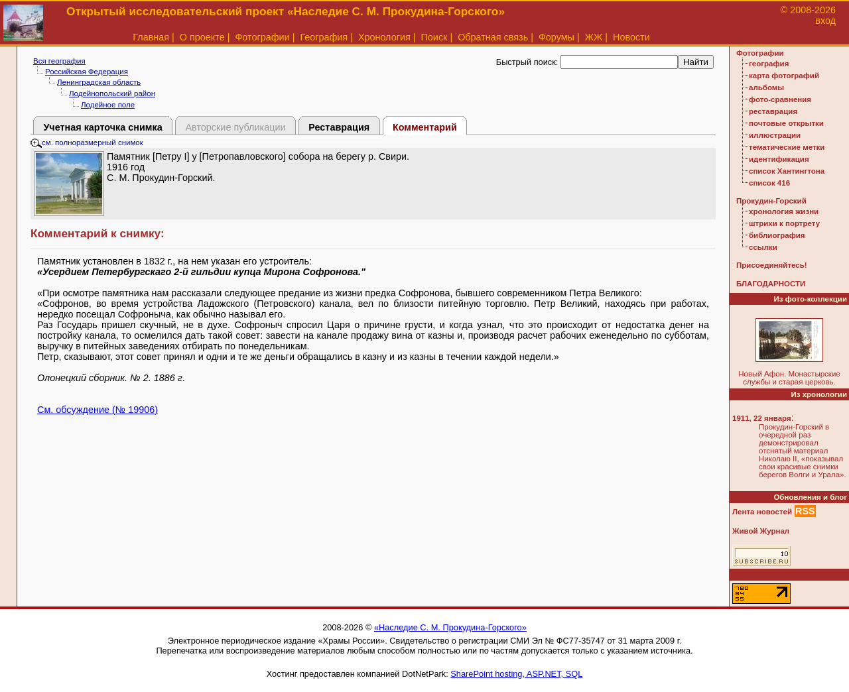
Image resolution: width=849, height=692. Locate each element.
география (769, 64)
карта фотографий (784, 76)
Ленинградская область (99, 82)
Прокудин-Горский (771, 201)
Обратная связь (493, 37)
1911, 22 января (761, 418)
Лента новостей (762, 512)
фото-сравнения (780, 99)
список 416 (769, 183)
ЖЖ (594, 37)
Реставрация (338, 127)
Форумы (556, 37)
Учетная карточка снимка (102, 127)
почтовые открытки (786, 123)
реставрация (773, 111)
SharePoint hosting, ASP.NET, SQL (516, 674)
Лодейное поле (108, 105)
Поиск (434, 37)
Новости (631, 37)
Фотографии (262, 37)
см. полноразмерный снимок (87, 142)
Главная (151, 37)
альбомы (766, 87)
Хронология (384, 37)
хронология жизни (783, 211)
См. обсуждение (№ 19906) (97, 409)
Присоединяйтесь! (771, 265)
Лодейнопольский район (112, 93)
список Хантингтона (786, 171)
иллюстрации (775, 135)
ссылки (763, 247)
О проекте (202, 37)
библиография (777, 235)
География (324, 37)
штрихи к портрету (784, 223)
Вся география (59, 61)
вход (825, 20)
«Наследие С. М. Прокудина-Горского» (450, 627)
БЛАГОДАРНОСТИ (770, 284)
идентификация (779, 159)
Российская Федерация (86, 72)
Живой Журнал (760, 531)
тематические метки (786, 147)
